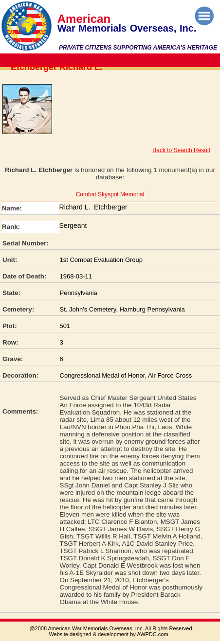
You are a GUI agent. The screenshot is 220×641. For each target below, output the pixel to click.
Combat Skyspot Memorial (110, 194)
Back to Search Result (181, 150)
